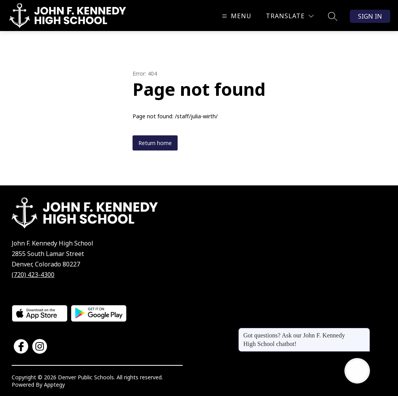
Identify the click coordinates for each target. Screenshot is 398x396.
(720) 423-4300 (33, 274)
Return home (155, 143)
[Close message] (363, 331)
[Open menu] (235, 16)
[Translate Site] (290, 16)
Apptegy (54, 384)
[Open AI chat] (357, 371)
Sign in (370, 16)
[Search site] (332, 16)
